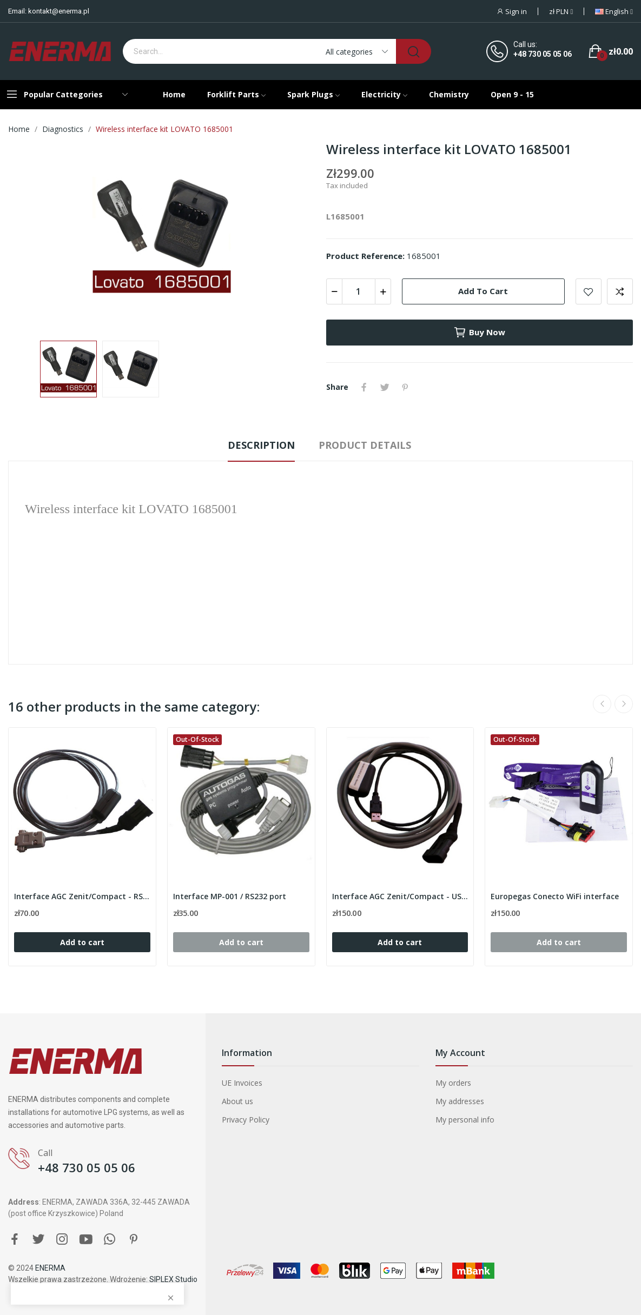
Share (364, 387)
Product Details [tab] (365, 445)
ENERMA (50, 1268)
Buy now (479, 332)
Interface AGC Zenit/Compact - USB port (400, 896)
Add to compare (619, 291)
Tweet (384, 387)
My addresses (459, 1101)
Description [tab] (261, 445)
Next (623, 704)
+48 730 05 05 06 (542, 54)
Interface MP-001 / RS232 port (229, 896)
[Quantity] (358, 291)
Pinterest (405, 387)
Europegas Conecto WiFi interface (555, 896)
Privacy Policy (245, 1119)
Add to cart (483, 290)
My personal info (464, 1119)
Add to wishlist (588, 291)
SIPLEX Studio (173, 1279)
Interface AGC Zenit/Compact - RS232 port (82, 896)
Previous (602, 704)
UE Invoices (242, 1083)
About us (237, 1101)
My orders (453, 1083)
